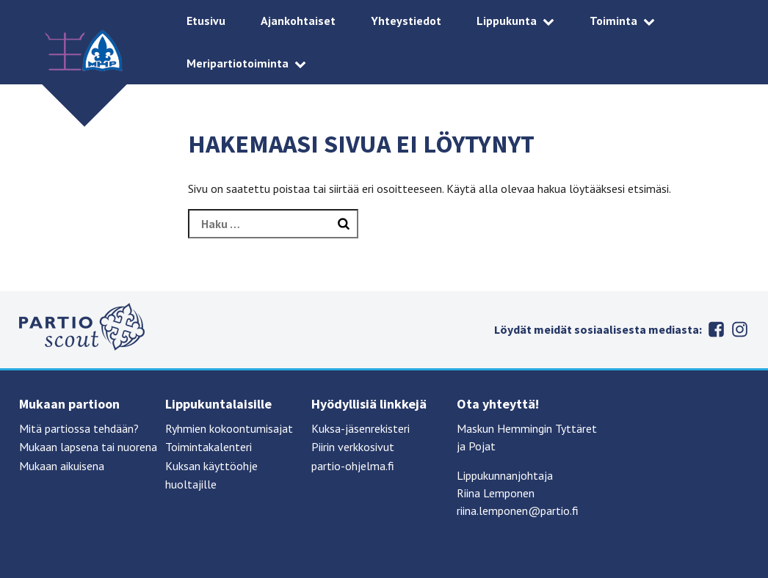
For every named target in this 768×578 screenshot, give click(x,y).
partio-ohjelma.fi (352, 465)
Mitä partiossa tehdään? (79, 428)
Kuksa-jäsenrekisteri (360, 428)
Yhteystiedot (406, 20)
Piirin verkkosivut (352, 446)
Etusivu (205, 20)
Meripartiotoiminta (237, 63)
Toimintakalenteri (208, 446)
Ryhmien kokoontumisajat (229, 428)
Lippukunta (507, 20)
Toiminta (613, 20)
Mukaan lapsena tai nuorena (88, 446)
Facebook (716, 329)
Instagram (740, 329)
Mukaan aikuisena (61, 465)
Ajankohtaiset (298, 20)
